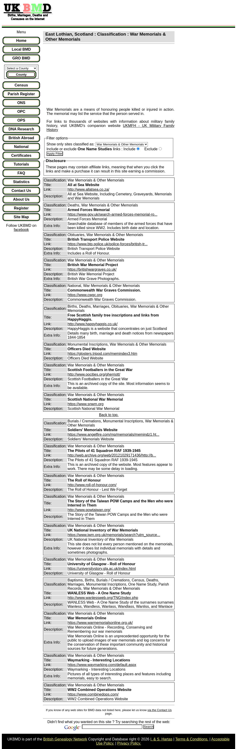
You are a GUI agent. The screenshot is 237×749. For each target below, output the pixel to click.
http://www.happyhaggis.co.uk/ (93, 324)
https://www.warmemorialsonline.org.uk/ (100, 623)
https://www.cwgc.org (85, 295)
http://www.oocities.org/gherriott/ (94, 374)
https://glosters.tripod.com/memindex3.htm (102, 354)
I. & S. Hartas (161, 739)
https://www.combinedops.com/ (93, 694)
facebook (21, 230)
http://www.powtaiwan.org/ (89, 510)
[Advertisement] (140, 12)
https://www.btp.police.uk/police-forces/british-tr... (108, 244)
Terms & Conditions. (191, 739)
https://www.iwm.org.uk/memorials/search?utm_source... (114, 535)
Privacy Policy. (129, 743)
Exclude (151, 149)
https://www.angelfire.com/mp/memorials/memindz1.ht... (113, 434)
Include (129, 149)
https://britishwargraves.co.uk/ (92, 269)
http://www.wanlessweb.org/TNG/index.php (103, 598)
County (21, 74)
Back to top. (109, 415)
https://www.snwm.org (86, 404)
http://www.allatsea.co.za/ (88, 189)
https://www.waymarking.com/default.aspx (102, 665)
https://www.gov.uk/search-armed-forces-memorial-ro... (112, 214)
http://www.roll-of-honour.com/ (92, 485)
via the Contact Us (159, 710)
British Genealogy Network (65, 739)
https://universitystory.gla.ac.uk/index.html (102, 569)
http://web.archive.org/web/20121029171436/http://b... (112, 455)
